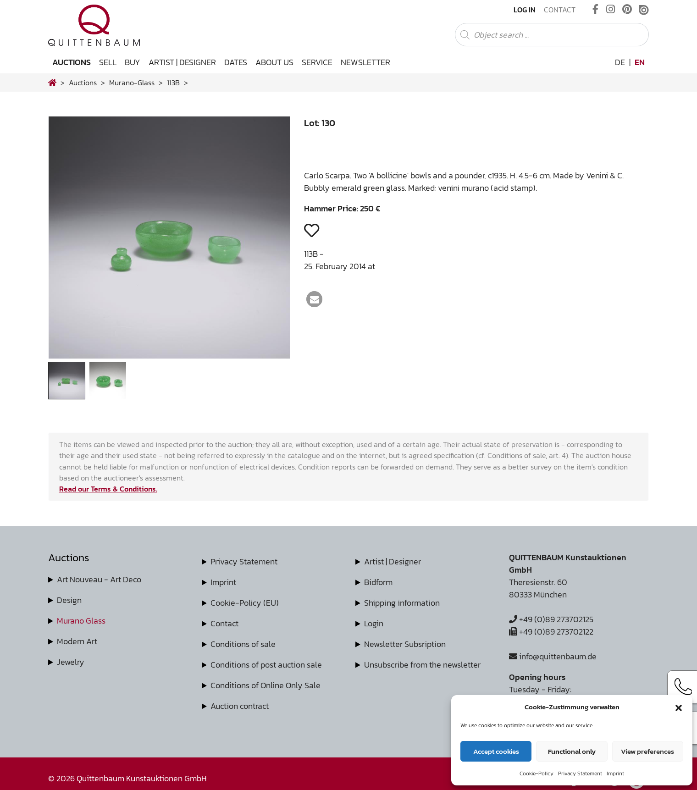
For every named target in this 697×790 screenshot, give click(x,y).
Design (69, 600)
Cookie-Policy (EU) (244, 603)
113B (173, 82)
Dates (235, 62)
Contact (559, 9)
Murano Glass (81, 620)
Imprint (615, 773)
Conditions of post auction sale (266, 664)
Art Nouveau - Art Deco (99, 579)
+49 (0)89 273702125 (551, 619)
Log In (525, 9)
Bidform (378, 582)
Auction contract (239, 706)
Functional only (572, 751)
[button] (678, 707)
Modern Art (77, 641)
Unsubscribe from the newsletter (422, 664)
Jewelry (70, 662)
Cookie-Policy (536, 773)
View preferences (647, 751)
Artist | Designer (182, 62)
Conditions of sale (243, 644)
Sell (107, 62)
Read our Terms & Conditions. (108, 488)
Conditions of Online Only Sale (265, 685)
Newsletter (365, 62)
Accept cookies (496, 751)
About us (274, 62)
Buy (132, 62)
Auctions (71, 62)
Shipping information (402, 603)
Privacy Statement (580, 773)
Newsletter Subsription (405, 644)
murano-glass (132, 82)
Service (317, 62)
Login (373, 623)
